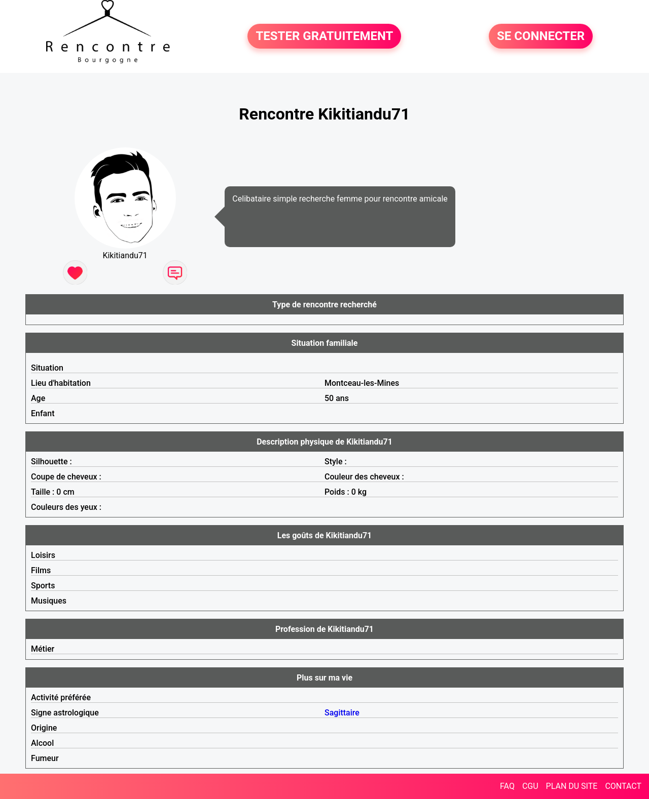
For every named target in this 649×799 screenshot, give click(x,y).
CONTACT (623, 786)
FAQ (507, 786)
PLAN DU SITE (572, 786)
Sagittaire (341, 712)
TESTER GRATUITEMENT (324, 36)
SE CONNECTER (541, 36)
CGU (530, 786)
